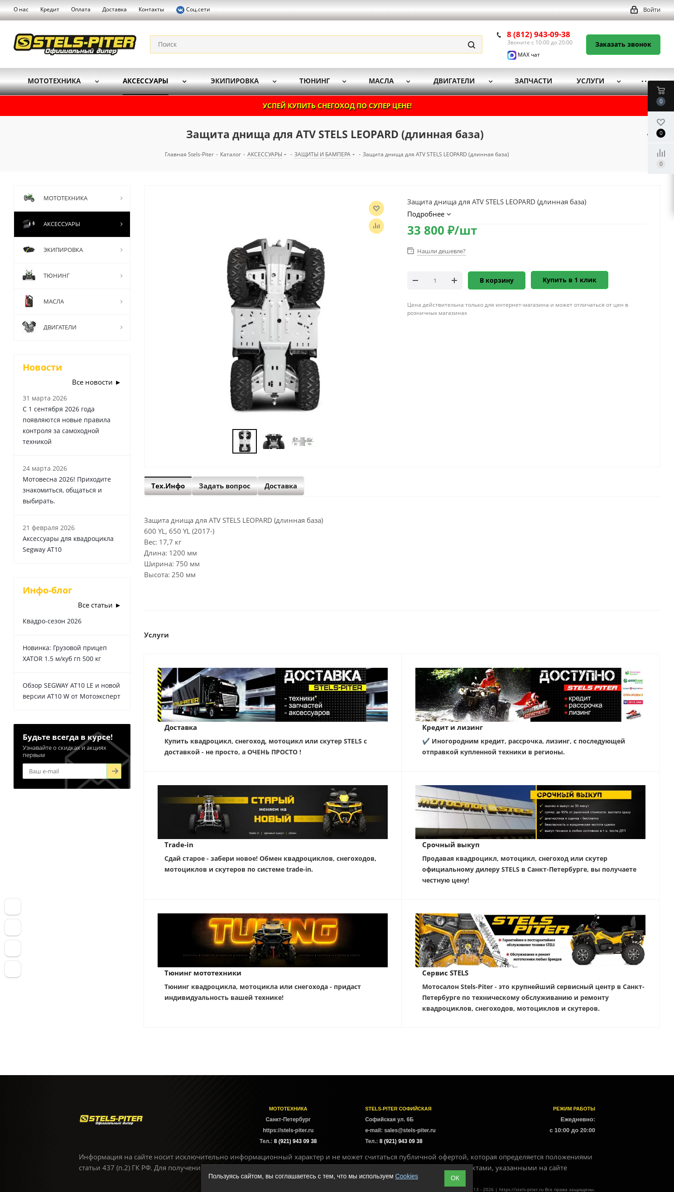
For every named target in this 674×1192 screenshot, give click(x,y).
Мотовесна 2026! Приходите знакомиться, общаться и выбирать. (67, 490)
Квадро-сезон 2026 (52, 621)
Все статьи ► (99, 604)
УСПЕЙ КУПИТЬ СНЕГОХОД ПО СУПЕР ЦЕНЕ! (337, 105)
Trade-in (178, 844)
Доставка (180, 727)
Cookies (406, 1176)
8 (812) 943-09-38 (538, 34)
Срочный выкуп (451, 844)
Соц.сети (193, 9)
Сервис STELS (445, 972)
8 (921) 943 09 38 (295, 1141)
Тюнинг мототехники (202, 972)
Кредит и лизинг (452, 727)
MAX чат (523, 54)
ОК (455, 1178)
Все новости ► (96, 381)
